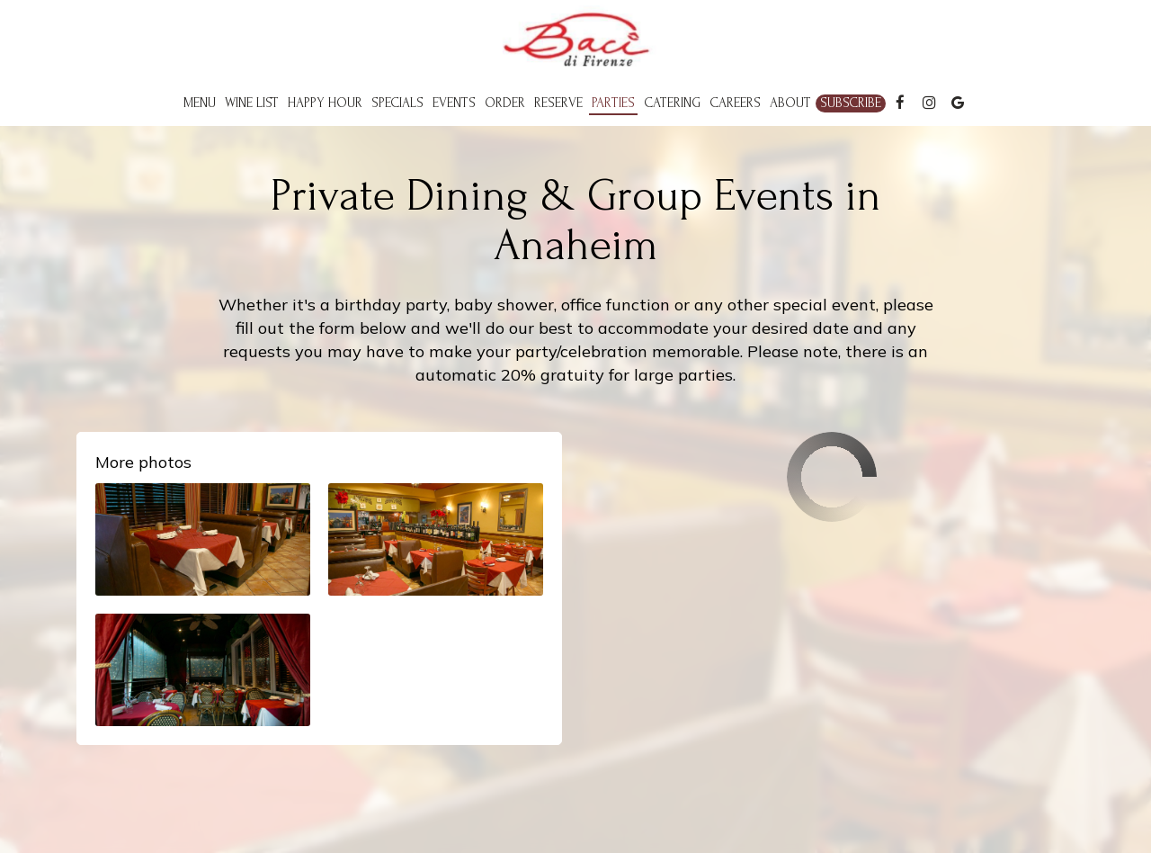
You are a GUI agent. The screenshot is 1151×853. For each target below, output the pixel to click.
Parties (613, 103)
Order (505, 103)
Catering (672, 103)
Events (454, 103)
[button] (202, 539)
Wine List (252, 103)
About (790, 103)
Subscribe (850, 103)
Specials (397, 103)
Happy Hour (325, 103)
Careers (735, 103)
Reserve (558, 103)
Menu (199, 103)
